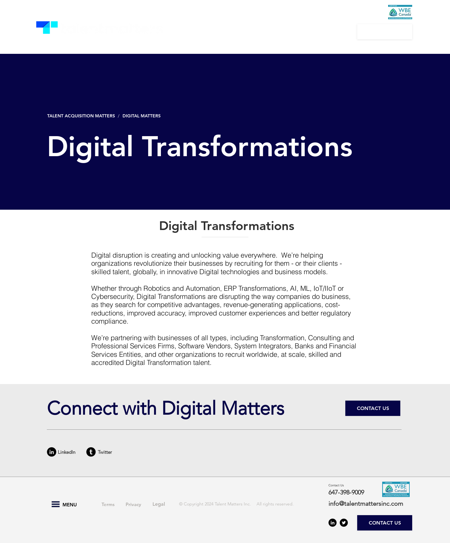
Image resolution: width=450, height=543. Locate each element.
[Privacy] (133, 504)
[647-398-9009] (350, 492)
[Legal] (159, 504)
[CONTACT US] (384, 31)
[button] (201, 31)
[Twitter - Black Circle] (344, 523)
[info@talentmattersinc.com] (369, 503)
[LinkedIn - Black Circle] (51, 452)
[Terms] (108, 504)
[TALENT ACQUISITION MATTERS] (81, 116)
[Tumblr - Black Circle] (91, 452)
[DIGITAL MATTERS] (143, 116)
